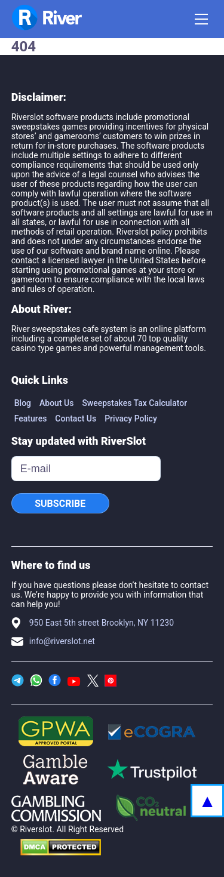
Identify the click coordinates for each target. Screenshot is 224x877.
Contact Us (75, 418)
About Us (56, 403)
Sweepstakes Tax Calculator (134, 403)
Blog (22, 403)
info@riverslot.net (62, 641)
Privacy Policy (131, 418)
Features (30, 418)
